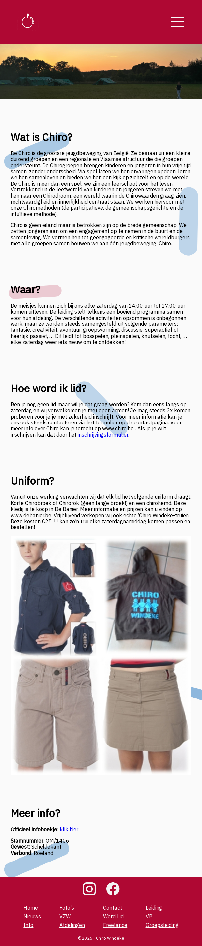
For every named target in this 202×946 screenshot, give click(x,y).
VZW (65, 916)
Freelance (115, 925)
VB (149, 916)
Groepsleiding (162, 925)
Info (28, 925)
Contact (112, 908)
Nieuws (32, 916)
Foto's (66, 908)
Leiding (154, 908)
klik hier (69, 829)
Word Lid (113, 916)
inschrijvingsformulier (103, 434)
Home (30, 908)
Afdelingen (72, 925)
